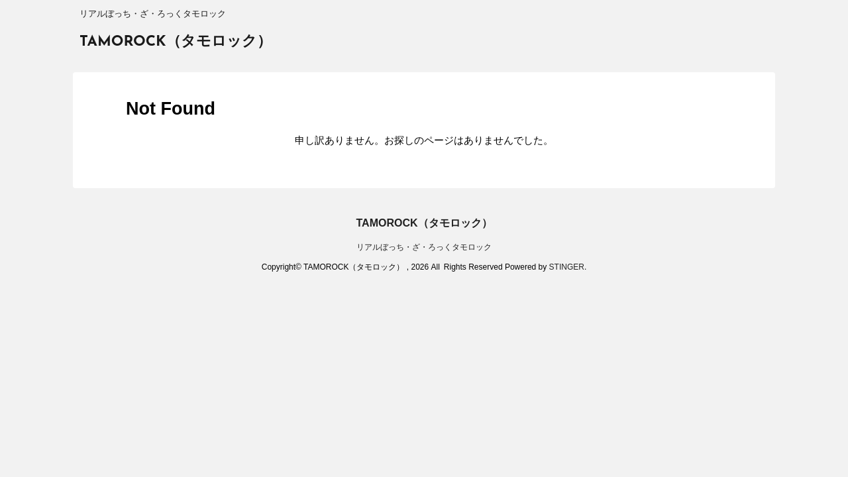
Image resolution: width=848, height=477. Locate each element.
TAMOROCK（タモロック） (176, 42)
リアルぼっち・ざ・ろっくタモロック (424, 247)
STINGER (566, 267)
